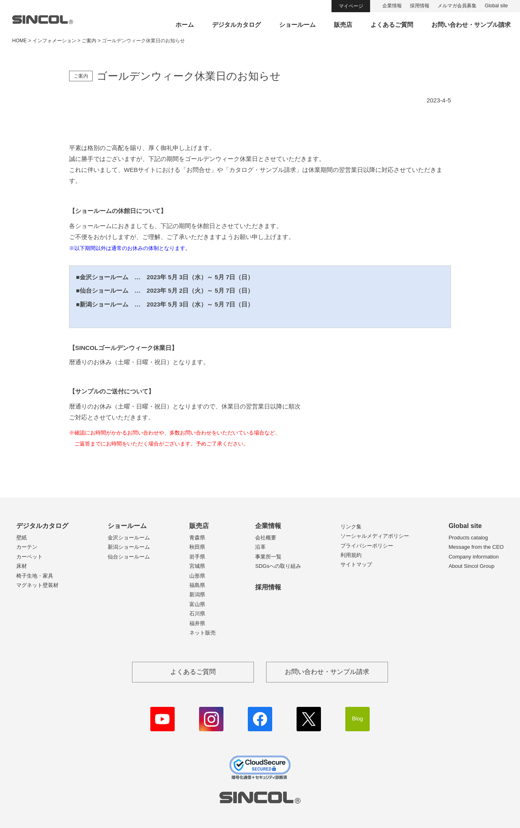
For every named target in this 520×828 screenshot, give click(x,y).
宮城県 (197, 566)
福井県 (197, 623)
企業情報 (392, 6)
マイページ (351, 6)
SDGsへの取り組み (278, 566)
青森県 (197, 538)
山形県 (197, 576)
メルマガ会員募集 (457, 6)
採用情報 (419, 6)
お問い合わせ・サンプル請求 (471, 24)
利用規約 (351, 555)
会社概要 (265, 538)
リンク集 (351, 527)
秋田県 (197, 547)
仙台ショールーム (129, 557)
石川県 (197, 614)
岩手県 (197, 557)
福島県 (197, 585)
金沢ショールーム (129, 538)
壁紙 (21, 538)
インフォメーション (54, 40)
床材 (21, 566)
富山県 (197, 604)
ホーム (185, 24)
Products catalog (468, 538)
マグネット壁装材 (37, 585)
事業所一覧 (268, 557)
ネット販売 (202, 633)
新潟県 (197, 594)
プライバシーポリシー (366, 546)
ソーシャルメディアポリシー (374, 536)
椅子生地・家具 (34, 576)
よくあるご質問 (391, 24)
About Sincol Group (471, 566)
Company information (473, 557)
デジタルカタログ (236, 24)
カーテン (26, 547)
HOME (19, 40)
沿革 (260, 547)
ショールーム (297, 24)
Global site (496, 6)
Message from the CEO (476, 547)
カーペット (29, 557)
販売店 (343, 24)
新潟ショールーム (129, 547)
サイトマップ (356, 564)
